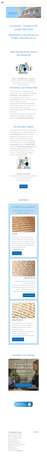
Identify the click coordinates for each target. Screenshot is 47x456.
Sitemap (19, 432)
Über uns (23, 186)
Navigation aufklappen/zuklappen (23, 2)
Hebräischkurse (18, 339)
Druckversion (12, 432)
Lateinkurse (17, 253)
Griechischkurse (29, 295)
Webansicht (36, 431)
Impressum (19, 450)
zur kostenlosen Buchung (23, 385)
